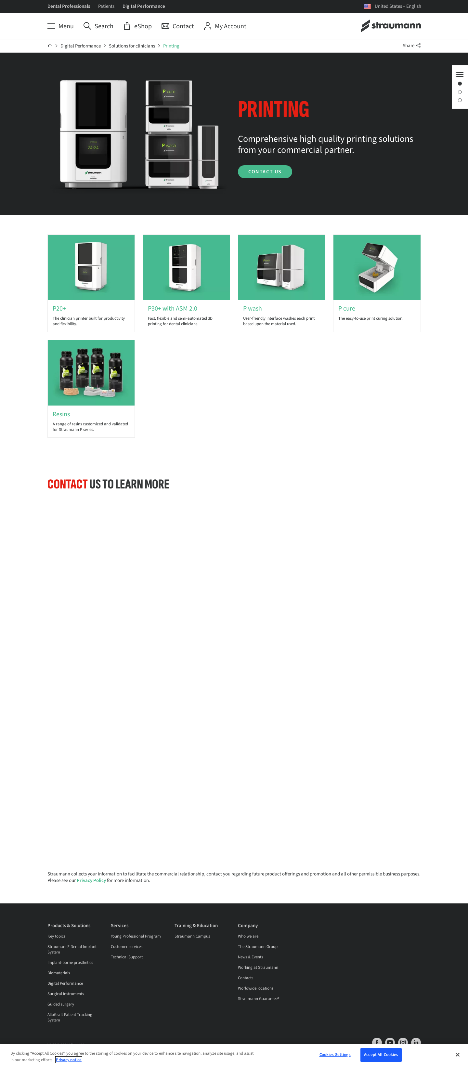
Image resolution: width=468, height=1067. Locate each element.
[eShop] (137, 26)
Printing (171, 46)
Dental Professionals (68, 6)
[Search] (98, 26)
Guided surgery (60, 1004)
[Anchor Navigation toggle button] (459, 74)
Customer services (126, 947)
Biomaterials (58, 973)
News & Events (250, 957)
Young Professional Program (136, 936)
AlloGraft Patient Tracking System (69, 1017)
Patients (106, 6)
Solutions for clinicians (132, 46)
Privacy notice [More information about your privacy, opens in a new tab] (69, 1060)
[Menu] (60, 26)
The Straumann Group (258, 947)
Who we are (248, 936)
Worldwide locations (255, 988)
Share (412, 45)
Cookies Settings (335, 1055)
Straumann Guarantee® (259, 999)
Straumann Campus (192, 936)
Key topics (56, 936)
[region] (234, 1055)
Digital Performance (144, 6)
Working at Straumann (258, 967)
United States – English (398, 6)
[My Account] (225, 26)
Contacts (245, 978)
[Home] (49, 46)
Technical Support (127, 957)
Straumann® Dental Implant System (72, 949)
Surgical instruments (65, 994)
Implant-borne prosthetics (70, 963)
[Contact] (178, 26)
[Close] (457, 1054)
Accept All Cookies (381, 1055)
